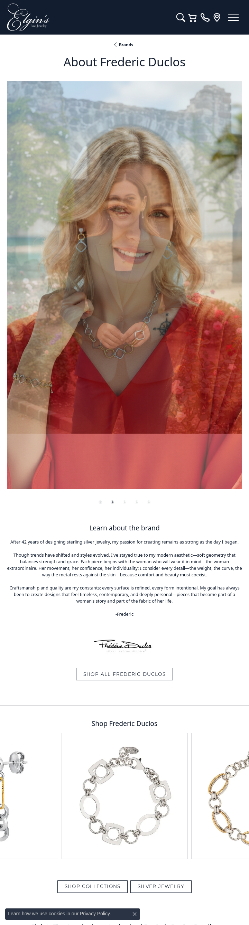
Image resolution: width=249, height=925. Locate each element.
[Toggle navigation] (233, 17)
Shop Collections (92, 385)
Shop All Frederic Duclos (124, 281)
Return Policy (56, 895)
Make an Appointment (124, 450)
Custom (124, 689)
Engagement (124, 663)
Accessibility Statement (182, 895)
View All (124, 497)
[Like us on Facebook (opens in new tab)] (107, 868)
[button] (180, 17)
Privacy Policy (90, 895)
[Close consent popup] (134, 914)
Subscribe (168, 567)
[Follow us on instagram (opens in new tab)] (144, 868)
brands (126, 45)
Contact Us (124, 741)
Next (231, 497)
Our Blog (125, 715)
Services (124, 702)
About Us (124, 728)
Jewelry (124, 649)
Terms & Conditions (132, 895)
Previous (23, 497)
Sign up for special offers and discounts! (124, 549)
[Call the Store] (124, 794)
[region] (124, 103)
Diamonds (124, 676)
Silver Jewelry (161, 385)
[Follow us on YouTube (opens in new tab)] (125, 868)
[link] (205, 17)
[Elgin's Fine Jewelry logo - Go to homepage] (88, 17)
